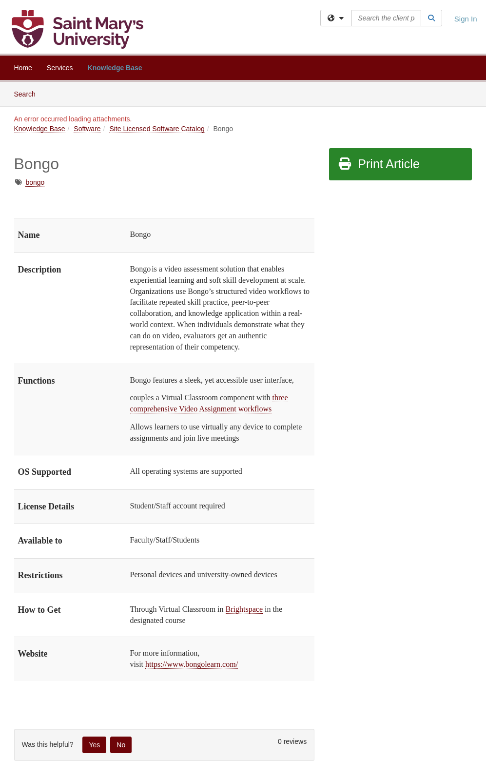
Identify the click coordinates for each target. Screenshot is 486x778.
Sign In (465, 19)
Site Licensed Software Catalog (156, 129)
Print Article (378, 164)
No (121, 745)
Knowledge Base (115, 68)
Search (28, 93)
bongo (34, 182)
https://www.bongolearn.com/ (191, 664)
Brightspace (244, 609)
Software (87, 129)
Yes (94, 745)
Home (23, 68)
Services (60, 68)
